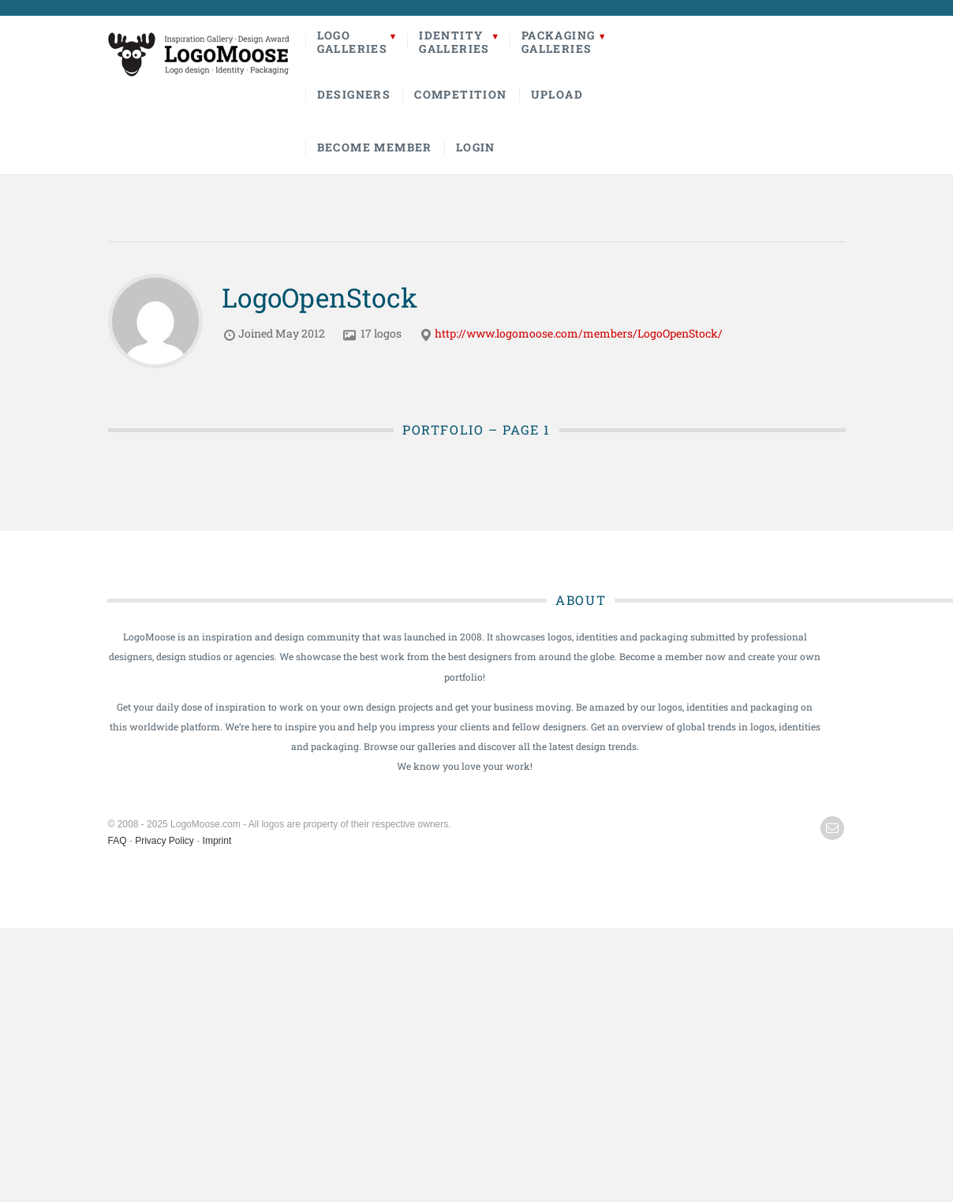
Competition (460, 94)
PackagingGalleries (558, 42)
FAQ (117, 840)
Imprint (217, 840)
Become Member (374, 147)
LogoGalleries (352, 42)
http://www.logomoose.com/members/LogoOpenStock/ (579, 333)
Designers (354, 94)
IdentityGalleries (454, 42)
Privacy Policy (164, 840)
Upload (557, 94)
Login (475, 147)
